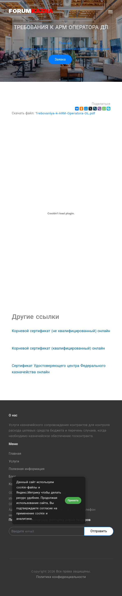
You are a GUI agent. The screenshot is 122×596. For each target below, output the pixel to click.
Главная (65, 43)
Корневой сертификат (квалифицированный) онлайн (58, 348)
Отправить (98, 531)
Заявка (60, 59)
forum (31, 10)
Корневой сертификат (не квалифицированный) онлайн (61, 331)
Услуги (14, 461)
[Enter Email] (46, 531)
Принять (73, 500)
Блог (12, 476)
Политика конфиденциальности (61, 577)
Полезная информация (26, 469)
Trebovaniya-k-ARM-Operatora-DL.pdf (65, 113)
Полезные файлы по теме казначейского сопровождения (65, 49)
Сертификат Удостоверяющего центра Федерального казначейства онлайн (59, 368)
